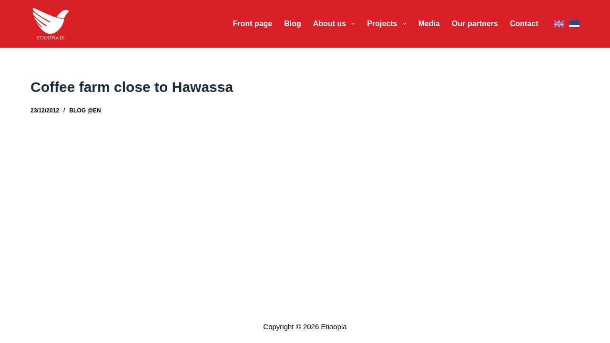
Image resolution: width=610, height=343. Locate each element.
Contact (524, 24)
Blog (292, 24)
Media (429, 24)
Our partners (475, 24)
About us (336, 24)
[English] (559, 24)
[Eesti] (574, 24)
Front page (253, 24)
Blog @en (85, 110)
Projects (388, 24)
